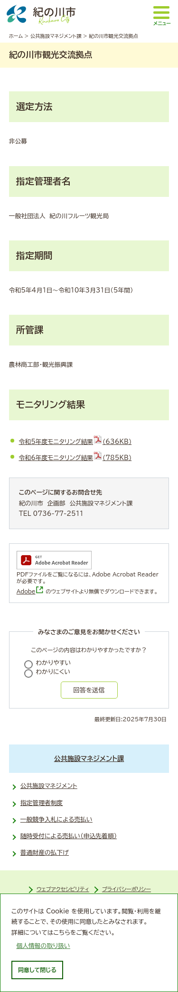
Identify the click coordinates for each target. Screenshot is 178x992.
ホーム (16, 36)
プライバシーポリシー (126, 889)
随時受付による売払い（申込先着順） (68, 836)
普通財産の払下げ (44, 853)
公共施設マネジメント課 (56, 36)
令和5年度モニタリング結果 (75, 442)
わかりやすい (53, 663)
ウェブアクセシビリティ (63, 889)
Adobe (30, 591)
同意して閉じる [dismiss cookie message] (37, 970)
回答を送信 (88, 690)
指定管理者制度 (41, 803)
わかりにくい (53, 672)
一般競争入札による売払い (56, 819)
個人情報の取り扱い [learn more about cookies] (43, 946)
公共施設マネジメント (48, 786)
